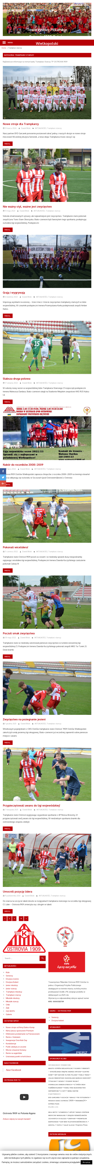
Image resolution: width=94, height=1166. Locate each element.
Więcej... (7, 144)
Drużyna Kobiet (12, 982)
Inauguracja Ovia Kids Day (16, 1040)
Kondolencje (11, 1043)
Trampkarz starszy (54, 128)
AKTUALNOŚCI (40, 128)
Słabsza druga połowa (20, 378)
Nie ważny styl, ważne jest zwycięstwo (34, 206)
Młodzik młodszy (13, 998)
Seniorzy (9, 976)
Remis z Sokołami (13, 1037)
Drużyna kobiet (58, 1020)
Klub (8, 972)
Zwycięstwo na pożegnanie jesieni (30, 719)
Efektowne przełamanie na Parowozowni (23, 1034)
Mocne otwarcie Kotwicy (16, 1050)
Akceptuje (86, 1162)
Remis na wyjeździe (14, 1053)
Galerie (9, 1014)
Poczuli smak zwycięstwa (23, 633)
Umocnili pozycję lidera (22, 891)
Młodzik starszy (12, 1001)
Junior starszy (11, 988)
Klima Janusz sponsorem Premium (20, 1031)
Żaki (7, 1008)
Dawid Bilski (25, 128)
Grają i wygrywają (17, 292)
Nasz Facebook (13, 1070)
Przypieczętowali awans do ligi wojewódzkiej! (39, 805)
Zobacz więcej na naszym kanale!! (16, 1119)
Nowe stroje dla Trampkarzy (25, 123)
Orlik (8, 1004)
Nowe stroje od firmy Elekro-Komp (20, 1027)
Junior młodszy (12, 985)
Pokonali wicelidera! (19, 547)
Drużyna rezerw (12, 979)
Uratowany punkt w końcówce (18, 1056)
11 (21, 918)
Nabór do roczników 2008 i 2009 (28, 464)
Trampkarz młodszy (14, 992)
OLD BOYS (10, 1011)
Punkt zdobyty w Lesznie (16, 1047)
